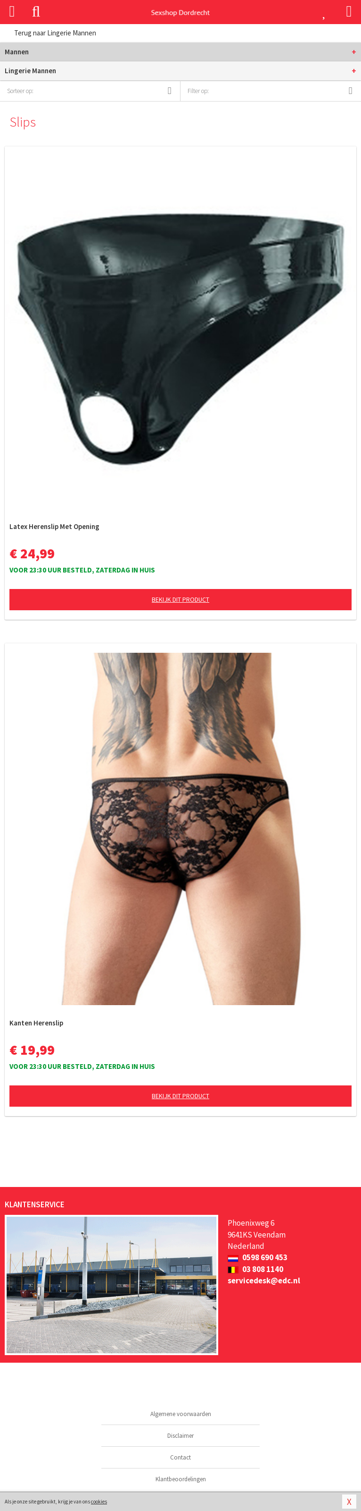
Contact (180, 1457)
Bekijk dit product (180, 599)
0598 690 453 (257, 1257)
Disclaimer (180, 1436)
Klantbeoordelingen (181, 1479)
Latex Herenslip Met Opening (54, 526)
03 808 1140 (255, 1269)
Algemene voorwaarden (180, 1414)
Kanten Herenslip (36, 1022)
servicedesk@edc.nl (264, 1280)
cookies (99, 1501)
